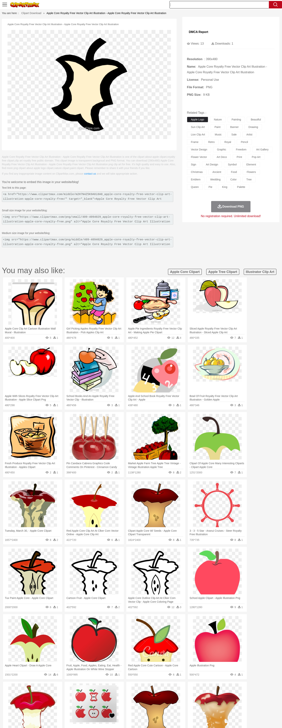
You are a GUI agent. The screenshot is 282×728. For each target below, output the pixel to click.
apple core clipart (185, 272)
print (239, 156)
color (233, 179)
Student (46, 705)
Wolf (231, 693)
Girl (151, 699)
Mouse (188, 693)
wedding (215, 179)
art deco (222, 156)
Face (182, 699)
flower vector (199, 156)
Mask (45, 699)
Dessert (64, 710)
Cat (75, 693)
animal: (35, 693)
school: (35, 704)
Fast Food (83, 710)
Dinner (155, 710)
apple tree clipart (222, 272)
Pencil (99, 705)
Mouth (175, 699)
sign (193, 164)
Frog (141, 693)
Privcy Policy (204, 720)
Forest (210, 688)
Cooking (191, 710)
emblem (195, 179)
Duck (106, 693)
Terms (191, 720)
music (218, 134)
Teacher (57, 705)
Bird (58, 693)
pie (210, 186)
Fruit (93, 710)
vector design (199, 149)
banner (234, 127)
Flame (107, 688)
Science (165, 705)
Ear (112, 699)
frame (194, 142)
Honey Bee (151, 693)
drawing (253, 127)
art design (212, 164)
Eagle (115, 693)
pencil (244, 142)
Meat (100, 710)
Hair (145, 699)
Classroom (76, 705)
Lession (217, 705)
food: (34, 710)
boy (158, 699)
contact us (90, 173)
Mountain (167, 688)
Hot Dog (202, 710)
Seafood (122, 710)
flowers (251, 171)
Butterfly (67, 693)
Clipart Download (31, 13)
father (165, 699)
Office (183, 705)
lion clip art (198, 134)
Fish (134, 693)
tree (249, 179)
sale (234, 134)
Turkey (222, 693)
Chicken (84, 693)
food (234, 171)
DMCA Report (198, 32)
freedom (241, 149)
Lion (170, 693)
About (181, 720)
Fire (99, 688)
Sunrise (156, 688)
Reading (89, 705)
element (251, 164)
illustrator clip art (260, 272)
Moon (147, 688)
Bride (60, 699)
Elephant (124, 693)
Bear (51, 693)
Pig (196, 693)
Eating (172, 710)
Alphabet (193, 705)
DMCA (230, 720)
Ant (44, 693)
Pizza (164, 710)
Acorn (45, 688)
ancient (216, 171)
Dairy (55, 710)
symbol (232, 164)
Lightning (137, 688)
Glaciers (117, 688)
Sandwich (111, 710)
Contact (219, 720)
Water (177, 688)
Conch (83, 688)
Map (133, 705)
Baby (53, 699)
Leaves (64, 688)
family (69, 699)
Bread (181, 710)
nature (218, 119)
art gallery (262, 149)
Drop (201, 688)
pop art (256, 156)
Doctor (104, 699)
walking (128, 699)
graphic (221, 149)
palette (241, 186)
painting (236, 119)
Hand (199, 699)
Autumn (54, 688)
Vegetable (134, 710)
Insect (163, 693)
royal (227, 142)
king (224, 186)
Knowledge (143, 705)
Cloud (193, 688)
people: (35, 699)
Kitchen (145, 710)
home (137, 699)
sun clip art (198, 127)
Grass (127, 688)
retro (211, 142)
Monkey (179, 693)
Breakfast (45, 710)
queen (195, 186)
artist (249, 134)
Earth (92, 688)
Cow (92, 693)
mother (78, 699)
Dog (99, 693)
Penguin (205, 693)
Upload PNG (244, 720)
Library (155, 705)
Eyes (118, 699)
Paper (175, 705)
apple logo (197, 119)
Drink (73, 710)
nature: (35, 687)
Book (66, 705)
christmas (197, 171)
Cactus (74, 688)
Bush (185, 688)
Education (109, 705)
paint (217, 127)
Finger (191, 699)
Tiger (214, 693)
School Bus (122, 705)
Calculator (205, 705)
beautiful (256, 119)
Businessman (91, 699)
